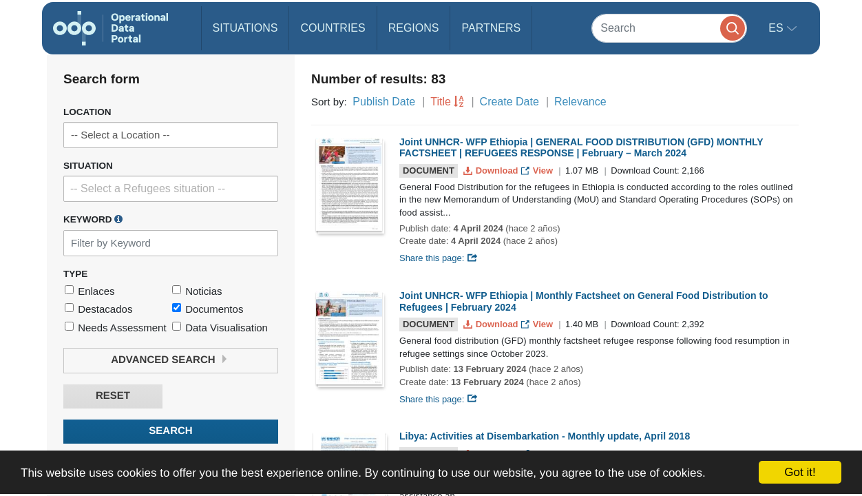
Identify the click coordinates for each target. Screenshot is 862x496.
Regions (413, 28)
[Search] (669, 28)
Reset (113, 396)
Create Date (509, 101)
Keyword (93, 219)
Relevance (580, 101)
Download (492, 170)
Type (75, 274)
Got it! (799, 472)
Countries (332, 28)
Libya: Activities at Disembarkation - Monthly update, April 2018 (544, 436)
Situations (245, 28)
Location (87, 112)
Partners (491, 28)
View (538, 170)
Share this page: (438, 258)
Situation (88, 166)
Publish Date (384, 101)
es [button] (777, 28)
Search (170, 431)
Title (440, 101)
